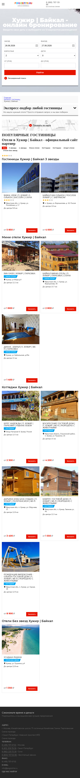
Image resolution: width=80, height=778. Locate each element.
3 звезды (12, 148)
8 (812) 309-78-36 (9, 748)
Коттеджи (46, 148)
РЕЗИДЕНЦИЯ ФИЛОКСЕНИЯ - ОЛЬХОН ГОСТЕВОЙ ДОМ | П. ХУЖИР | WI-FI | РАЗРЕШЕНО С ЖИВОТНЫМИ (18, 577)
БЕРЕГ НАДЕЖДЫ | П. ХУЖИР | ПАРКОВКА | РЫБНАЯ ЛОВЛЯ (18, 424)
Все (4, 148)
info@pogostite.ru (9, 768)
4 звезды (23, 148)
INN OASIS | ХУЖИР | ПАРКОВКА (19, 273)
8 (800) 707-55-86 (53, 3)
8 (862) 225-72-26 (9, 752)
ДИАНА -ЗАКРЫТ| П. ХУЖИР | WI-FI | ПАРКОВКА (20, 347)
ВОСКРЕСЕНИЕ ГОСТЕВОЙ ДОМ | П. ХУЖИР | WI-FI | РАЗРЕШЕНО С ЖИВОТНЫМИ (59, 425)
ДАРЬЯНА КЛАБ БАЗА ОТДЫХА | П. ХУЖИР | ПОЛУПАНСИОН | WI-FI (20, 500)
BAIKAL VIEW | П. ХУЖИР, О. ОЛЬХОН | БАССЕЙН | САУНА (18, 196)
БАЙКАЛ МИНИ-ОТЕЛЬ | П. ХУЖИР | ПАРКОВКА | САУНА (57, 274)
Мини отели (34, 148)
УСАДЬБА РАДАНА (13, 657)
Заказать (32, 230)
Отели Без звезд (10, 150)
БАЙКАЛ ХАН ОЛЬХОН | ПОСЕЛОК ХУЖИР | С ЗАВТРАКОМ (59, 196)
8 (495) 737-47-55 (9, 745)
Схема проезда (8, 732)
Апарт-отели (69, 148)
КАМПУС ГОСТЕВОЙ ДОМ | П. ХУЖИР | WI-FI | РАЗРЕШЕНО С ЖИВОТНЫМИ (57, 501)
